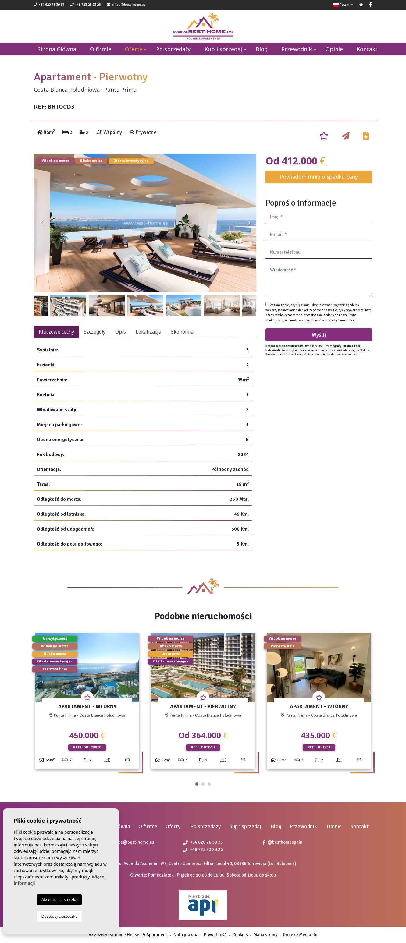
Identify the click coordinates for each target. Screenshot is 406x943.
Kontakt (367, 49)
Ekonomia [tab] (182, 331)
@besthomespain (282, 842)
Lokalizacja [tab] (148, 331)
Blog (262, 49)
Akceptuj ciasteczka (59, 899)
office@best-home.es (128, 4)
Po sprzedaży (173, 49)
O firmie (100, 49)
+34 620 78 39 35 (49, 4)
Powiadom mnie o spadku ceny (319, 176)
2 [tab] (203, 784)
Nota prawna (185, 935)
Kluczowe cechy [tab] (56, 331)
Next (248, 223)
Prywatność (215, 935)
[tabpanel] (87, 703)
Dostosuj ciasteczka (59, 916)
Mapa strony (265, 935)
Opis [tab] (120, 331)
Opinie (334, 49)
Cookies (240, 935)
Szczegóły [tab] (94, 331)
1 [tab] (196, 784)
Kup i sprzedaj (223, 49)
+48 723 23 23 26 (85, 4)
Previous (41, 223)
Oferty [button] (133, 49)
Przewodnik (296, 49)
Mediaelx (308, 935)
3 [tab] (209, 784)
